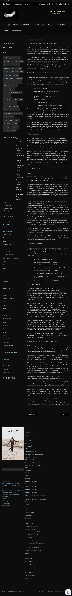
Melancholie (6, 288)
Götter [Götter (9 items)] (17, 64)
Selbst (26, 475)
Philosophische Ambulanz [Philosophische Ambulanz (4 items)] (10, 99)
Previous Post (32, 415)
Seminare (27, 478)
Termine (15, 24)
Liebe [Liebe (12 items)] (5, 75)
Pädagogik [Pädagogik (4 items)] (15, 106)
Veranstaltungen (29, 521)
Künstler (5, 268)
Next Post (65, 415)
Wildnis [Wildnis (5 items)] (15, 123)
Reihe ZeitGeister (29, 473)
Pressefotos (28, 470)
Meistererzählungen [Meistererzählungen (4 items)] (9, 78)
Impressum (61, 24)
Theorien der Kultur (8, 345)
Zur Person (51, 24)
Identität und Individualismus (11, 258)
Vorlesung (6, 359)
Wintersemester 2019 (30, 561)
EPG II (31, 537)
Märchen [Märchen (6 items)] (18, 82)
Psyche (5, 315)
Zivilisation (6, 372)
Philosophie (40, 40)
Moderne (5, 292)
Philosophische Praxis (30, 460)
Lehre (4, 275)
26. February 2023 (31, 40)
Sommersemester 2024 (31, 492)
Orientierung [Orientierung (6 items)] (14, 85)
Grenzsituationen (33, 540)
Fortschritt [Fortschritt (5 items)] (14, 61)
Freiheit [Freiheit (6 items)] (21, 61)
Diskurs (5, 241)
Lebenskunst (25, 24)
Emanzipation (7, 244)
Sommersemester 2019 (34, 532)
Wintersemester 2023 (30, 572)
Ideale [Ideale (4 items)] (13, 68)
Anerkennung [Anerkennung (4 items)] (7, 57)
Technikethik (6, 339)
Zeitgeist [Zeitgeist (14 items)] (6, 130)
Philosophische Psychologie (32, 462)
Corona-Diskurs (7, 231)
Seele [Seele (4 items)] (18, 109)
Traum (5, 349)
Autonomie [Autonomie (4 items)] (7, 61)
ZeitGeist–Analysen (30, 575)
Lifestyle (5, 281)
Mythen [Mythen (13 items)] (12, 82)
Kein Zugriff (28, 446)
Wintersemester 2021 (30, 567)
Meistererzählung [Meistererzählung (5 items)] (13, 75)
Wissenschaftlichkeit (9, 366)
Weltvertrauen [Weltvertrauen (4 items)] (7, 123)
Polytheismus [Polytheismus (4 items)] (7, 103)
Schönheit (6, 325)
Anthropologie (7, 221)
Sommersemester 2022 (31, 486)
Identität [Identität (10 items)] (19, 68)
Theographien (7, 342)
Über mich (27, 518)
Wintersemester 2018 (33, 534)
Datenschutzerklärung (30, 438)
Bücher (28, 510)
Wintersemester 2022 (30, 570)
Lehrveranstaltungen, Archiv (33, 550)
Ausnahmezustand (8, 224)
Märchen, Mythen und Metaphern (34, 454)
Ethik (4, 248)
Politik (4, 308)
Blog (8, 24)
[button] (68, 592)
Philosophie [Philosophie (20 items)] (7, 96)
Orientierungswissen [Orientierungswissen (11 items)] (9, 89)
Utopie (5, 356)
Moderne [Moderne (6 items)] (6, 82)
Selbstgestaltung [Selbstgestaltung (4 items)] (18, 113)
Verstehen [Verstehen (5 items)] (16, 120)
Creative (5, 238)
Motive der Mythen (8, 298)
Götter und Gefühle (8, 255)
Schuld (5, 329)
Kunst (4, 265)
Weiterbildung (28, 558)
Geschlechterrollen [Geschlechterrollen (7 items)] (9, 64)
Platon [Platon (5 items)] (20, 99)
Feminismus (6, 251)
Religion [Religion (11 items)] (6, 109)
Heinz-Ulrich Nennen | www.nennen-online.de (14, 1)
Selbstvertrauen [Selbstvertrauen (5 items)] (8, 120)
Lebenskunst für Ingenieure (36, 543)
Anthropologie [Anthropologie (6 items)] (16, 57)
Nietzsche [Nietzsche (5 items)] (6, 85)
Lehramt (5, 271)
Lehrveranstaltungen (30, 451)
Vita (26, 556)
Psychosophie (7, 319)
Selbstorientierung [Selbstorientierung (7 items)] (8, 116)
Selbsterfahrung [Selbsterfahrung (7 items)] (8, 113)
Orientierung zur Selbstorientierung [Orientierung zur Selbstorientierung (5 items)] (13, 92)
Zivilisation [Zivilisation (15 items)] (13, 130)
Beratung (35, 24)
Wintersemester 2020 (30, 564)
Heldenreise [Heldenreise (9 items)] (7, 68)
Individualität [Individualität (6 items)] (7, 71)
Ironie (4, 261)
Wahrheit (5, 362)
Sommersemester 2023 (31, 489)
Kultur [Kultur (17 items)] (21, 71)
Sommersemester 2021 (31, 484)
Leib (4, 278)
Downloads (28, 440)
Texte (43, 24)
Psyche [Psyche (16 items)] (14, 103)
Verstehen (27, 553)
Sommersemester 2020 (31, 481)
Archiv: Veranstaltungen (32, 526)
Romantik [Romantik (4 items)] (12, 109)
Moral (4, 295)
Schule (5, 332)
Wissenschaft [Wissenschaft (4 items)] (15, 127)
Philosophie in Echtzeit (31, 457)
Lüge (4, 285)
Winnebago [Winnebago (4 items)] (7, 127)
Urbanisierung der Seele (10, 352)
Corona (5, 228)
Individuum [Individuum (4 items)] (15, 71)
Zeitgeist (5, 369)
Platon (5, 305)
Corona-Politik (7, 234)
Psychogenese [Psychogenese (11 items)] (7, 106)
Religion (5, 322)
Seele (4, 335)
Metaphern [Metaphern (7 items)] (19, 78)
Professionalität (7, 312)
